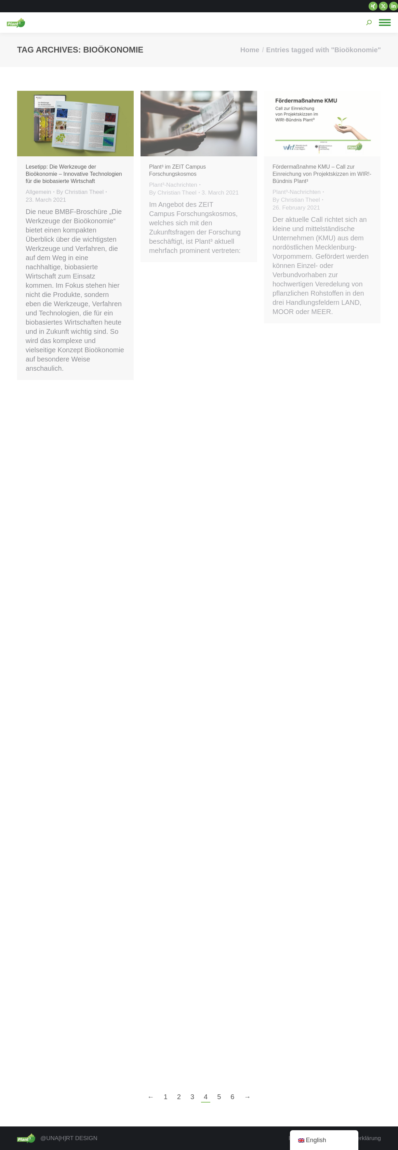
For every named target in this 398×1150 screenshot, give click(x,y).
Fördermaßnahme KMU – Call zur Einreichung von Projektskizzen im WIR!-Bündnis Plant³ (322, 174)
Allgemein (38, 192)
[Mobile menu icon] (385, 22)
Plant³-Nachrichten (173, 185)
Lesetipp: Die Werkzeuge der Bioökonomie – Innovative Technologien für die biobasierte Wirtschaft (74, 174)
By (80, 192)
